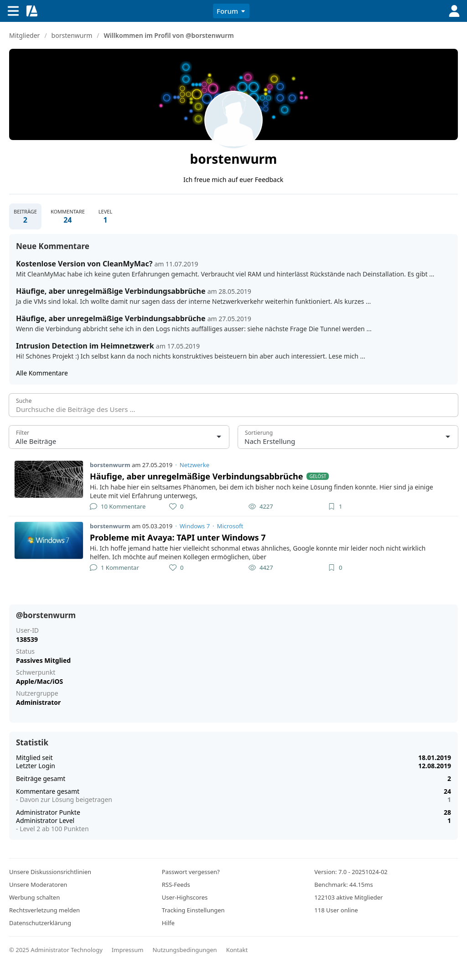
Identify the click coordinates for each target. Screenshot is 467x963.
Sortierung (259, 433)
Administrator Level (45, 820)
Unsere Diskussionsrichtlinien (50, 872)
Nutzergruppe (37, 693)
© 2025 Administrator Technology (56, 950)
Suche (24, 401)
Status (25, 651)
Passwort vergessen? (191, 872)
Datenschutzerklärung (40, 923)
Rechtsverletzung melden (44, 910)
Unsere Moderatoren (38, 884)
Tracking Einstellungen (193, 910)
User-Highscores (185, 897)
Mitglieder (24, 35)
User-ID (27, 630)
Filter (22, 433)
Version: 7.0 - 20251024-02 (350, 872)
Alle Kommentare (42, 373)
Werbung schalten (34, 897)
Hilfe (168, 923)
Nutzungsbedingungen (184, 950)
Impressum (128, 950)
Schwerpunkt (35, 672)
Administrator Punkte (48, 812)
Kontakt (237, 950)
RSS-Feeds (176, 884)
